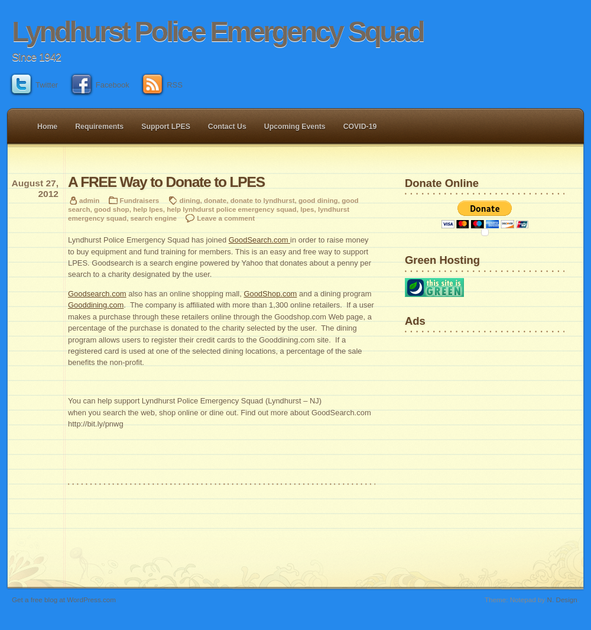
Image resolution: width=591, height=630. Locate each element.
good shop (111, 209)
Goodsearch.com (97, 293)
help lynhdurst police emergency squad (232, 209)
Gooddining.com (96, 305)
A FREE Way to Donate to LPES (166, 182)
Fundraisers (140, 200)
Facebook (100, 84)
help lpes (148, 209)
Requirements (99, 126)
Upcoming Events (295, 126)
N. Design (562, 599)
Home (47, 126)
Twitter (35, 84)
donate (215, 200)
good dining (318, 200)
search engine (154, 218)
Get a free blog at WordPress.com (64, 599)
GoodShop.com (270, 293)
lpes (307, 209)
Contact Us (227, 126)
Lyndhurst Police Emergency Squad (217, 31)
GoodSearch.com (259, 239)
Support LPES (165, 126)
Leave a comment (226, 218)
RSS (163, 84)
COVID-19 (360, 126)
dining (190, 200)
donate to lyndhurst (262, 200)
